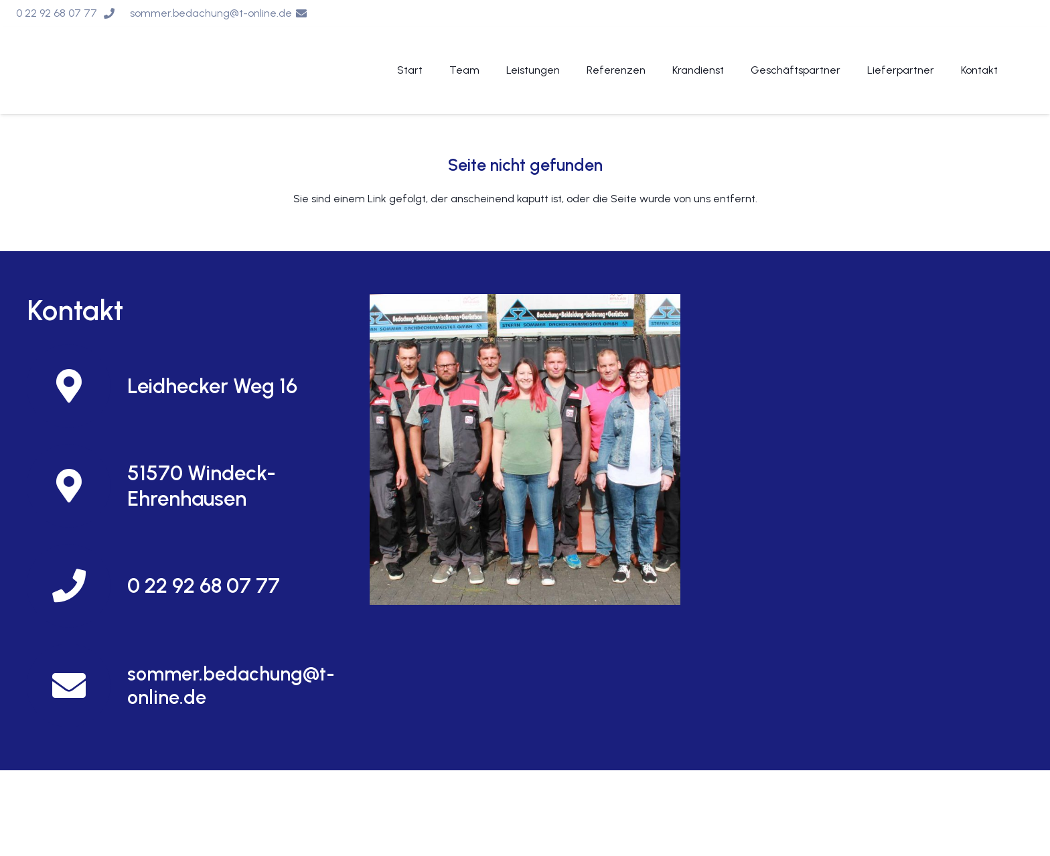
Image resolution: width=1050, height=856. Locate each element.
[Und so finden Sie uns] (525, 449)
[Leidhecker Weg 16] (77, 386)
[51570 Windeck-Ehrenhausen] (77, 486)
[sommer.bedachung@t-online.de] (77, 685)
